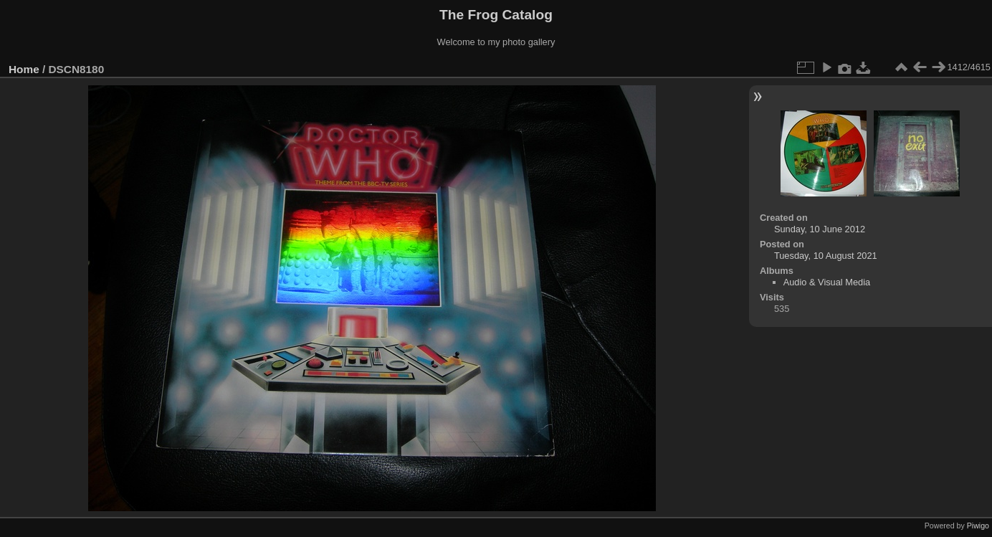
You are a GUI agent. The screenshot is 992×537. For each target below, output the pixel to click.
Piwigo (978, 525)
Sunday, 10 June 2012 (819, 229)
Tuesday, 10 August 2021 (825, 255)
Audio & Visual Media (826, 282)
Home (24, 69)
